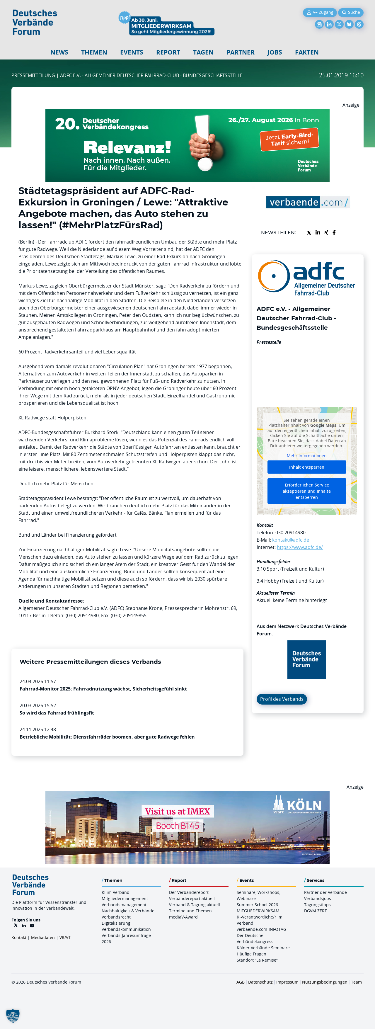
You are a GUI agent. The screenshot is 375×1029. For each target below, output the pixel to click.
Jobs (274, 52)
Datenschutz (260, 982)
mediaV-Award (183, 917)
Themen (94, 52)
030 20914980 (290, 532)
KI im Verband (115, 892)
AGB (240, 982)
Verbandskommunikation (126, 929)
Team (356, 982)
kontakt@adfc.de (290, 540)
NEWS (59, 52)
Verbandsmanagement (124, 904)
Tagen (203, 52)
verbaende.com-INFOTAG (261, 929)
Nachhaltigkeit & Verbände (128, 911)
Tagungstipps (317, 904)
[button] (13, 1016)
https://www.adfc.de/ (300, 547)
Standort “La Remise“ (257, 960)
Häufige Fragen (251, 954)
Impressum (287, 982)
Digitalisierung (116, 923)
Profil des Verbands (282, 699)
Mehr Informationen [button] (307, 455)
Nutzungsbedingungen (324, 982)
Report (168, 52)
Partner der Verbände (325, 892)
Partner (240, 52)
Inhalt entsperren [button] (306, 467)
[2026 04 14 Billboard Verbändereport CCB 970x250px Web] (187, 794)
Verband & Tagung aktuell (194, 904)
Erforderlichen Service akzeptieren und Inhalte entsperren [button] (307, 491)
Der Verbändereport (189, 892)
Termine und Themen (190, 911)
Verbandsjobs (317, 898)
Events (131, 52)
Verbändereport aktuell (192, 898)
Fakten (307, 52)
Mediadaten (43, 937)
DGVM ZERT (315, 911)
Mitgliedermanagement (125, 898)
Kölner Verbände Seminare (263, 947)
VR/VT (65, 937)
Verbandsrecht (116, 917)
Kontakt (18, 937)
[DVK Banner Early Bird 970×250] (187, 112)
